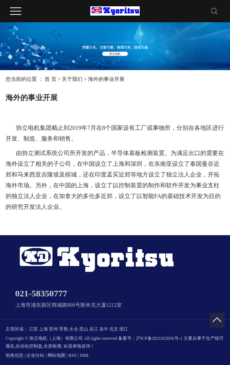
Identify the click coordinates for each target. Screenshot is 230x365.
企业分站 (35, 355)
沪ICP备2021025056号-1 (159, 338)
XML (85, 355)
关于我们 (72, 79)
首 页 (50, 79)
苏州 (53, 329)
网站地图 (56, 355)
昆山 (83, 329)
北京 (113, 329)
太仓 (73, 329)
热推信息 (14, 355)
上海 (43, 329)
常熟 (63, 329)
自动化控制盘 (29, 346)
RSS (72, 355)
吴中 (103, 329)
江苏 (33, 329)
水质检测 (52, 346)
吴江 (93, 329)
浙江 (123, 329)
